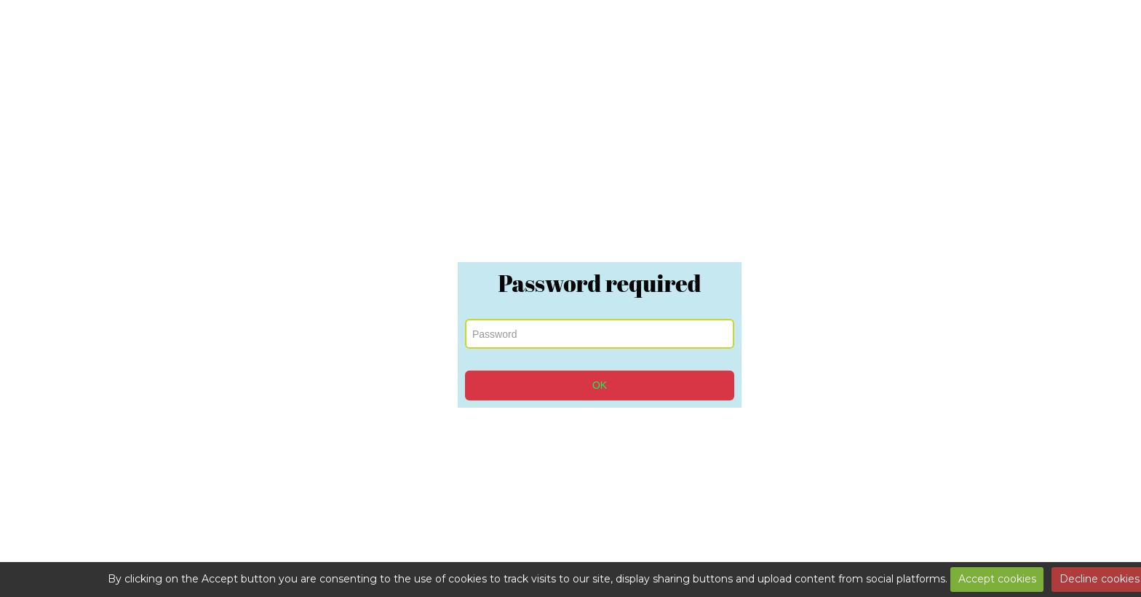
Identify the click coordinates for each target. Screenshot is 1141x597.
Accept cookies (997, 578)
